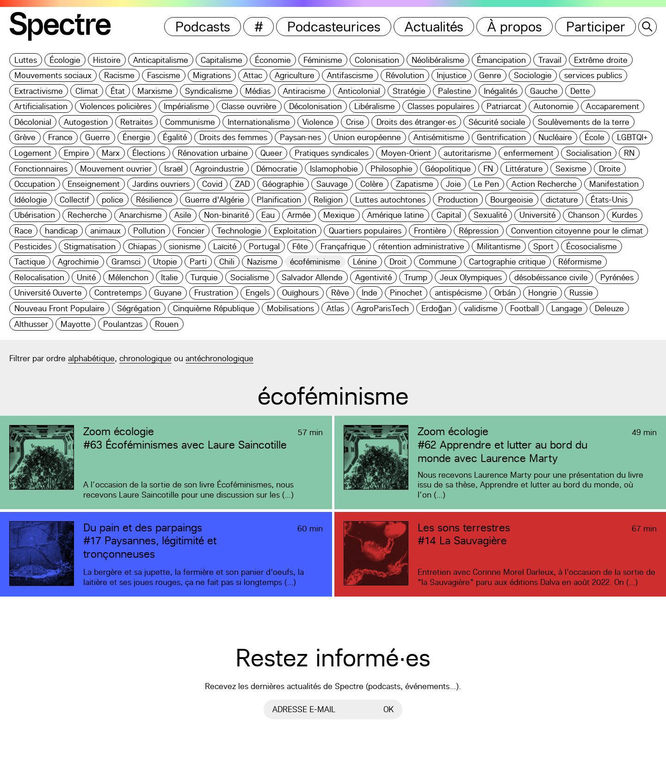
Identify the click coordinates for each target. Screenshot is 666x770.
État (118, 91)
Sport (543, 246)
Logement (32, 153)
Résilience (154, 199)
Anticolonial (359, 91)
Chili (226, 261)
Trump (415, 277)
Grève (25, 137)
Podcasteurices (334, 26)
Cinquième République (213, 308)
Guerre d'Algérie (214, 199)
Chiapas (142, 246)
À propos (514, 26)
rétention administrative (421, 246)
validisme (481, 308)
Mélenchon (128, 277)
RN (629, 153)
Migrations (212, 75)
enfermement (529, 153)
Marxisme (155, 91)
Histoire (107, 60)
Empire (76, 153)
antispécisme (458, 292)
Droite (610, 168)
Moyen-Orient (406, 153)
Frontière (430, 230)
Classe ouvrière (249, 106)
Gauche (544, 91)
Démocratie (276, 168)
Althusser (31, 324)
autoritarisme (467, 153)
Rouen (167, 324)
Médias (258, 91)
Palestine (454, 91)
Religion (328, 199)
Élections (148, 153)
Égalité (175, 137)
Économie (273, 60)
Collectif (74, 199)
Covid (212, 184)
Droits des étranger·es (416, 122)
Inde (369, 292)
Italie (169, 277)
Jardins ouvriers (161, 184)
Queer (271, 153)
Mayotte (76, 324)
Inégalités (501, 91)
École (594, 137)
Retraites (136, 122)
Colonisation (377, 60)
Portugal (264, 246)
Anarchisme (140, 215)
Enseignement (94, 184)
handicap (61, 230)
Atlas (335, 308)
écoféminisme (315, 261)
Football (524, 308)
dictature (562, 199)
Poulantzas (122, 324)
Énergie (136, 137)
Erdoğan (436, 308)
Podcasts (202, 26)
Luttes (25, 60)
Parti (198, 261)
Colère (371, 184)
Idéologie (30, 199)
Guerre (97, 137)
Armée (299, 215)
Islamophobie (334, 168)
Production (458, 199)
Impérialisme (186, 106)
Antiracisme (304, 91)
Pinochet (406, 292)
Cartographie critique (507, 261)
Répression (479, 230)
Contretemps (118, 292)
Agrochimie (78, 261)
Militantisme (499, 246)
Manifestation (614, 184)
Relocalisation (39, 277)
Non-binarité (226, 215)
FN (488, 168)
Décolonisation (315, 106)
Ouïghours (300, 292)
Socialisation (588, 153)
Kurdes (624, 215)
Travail (549, 60)
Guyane (168, 292)
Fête (300, 246)
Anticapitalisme (160, 60)
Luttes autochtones (390, 199)
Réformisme (580, 261)
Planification (279, 199)
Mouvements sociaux (53, 75)
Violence (317, 122)
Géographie (283, 184)
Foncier (191, 230)
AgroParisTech (383, 308)
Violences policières (115, 106)
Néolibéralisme (438, 60)
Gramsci (126, 261)
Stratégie (409, 91)
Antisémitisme (438, 137)
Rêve (340, 292)
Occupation (34, 184)
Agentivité (373, 277)
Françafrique (343, 246)
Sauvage (332, 184)
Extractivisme (38, 91)
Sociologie (533, 75)
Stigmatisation (90, 246)
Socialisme (249, 277)
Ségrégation (138, 308)
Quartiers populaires (365, 230)
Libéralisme (374, 106)
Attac (252, 75)
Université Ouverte (48, 292)
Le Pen (486, 184)
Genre (490, 75)
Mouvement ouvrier (116, 168)
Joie (453, 184)
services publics (593, 75)
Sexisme (570, 168)
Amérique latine (395, 215)
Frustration (213, 292)
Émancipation (501, 60)
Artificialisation (41, 106)
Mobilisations (290, 308)
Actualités (434, 26)
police (112, 199)
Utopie (165, 261)
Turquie (204, 277)
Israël (173, 168)
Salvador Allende (312, 277)
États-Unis (609, 199)
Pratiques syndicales (332, 153)
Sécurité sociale (497, 122)
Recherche (87, 215)
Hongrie (542, 292)
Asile (182, 215)
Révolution (405, 75)
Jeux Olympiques (471, 277)
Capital (449, 215)
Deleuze (609, 308)
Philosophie (391, 168)
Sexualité (490, 215)
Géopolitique (448, 168)
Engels (258, 292)
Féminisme (322, 60)
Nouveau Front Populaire (59, 308)
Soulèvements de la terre (583, 122)
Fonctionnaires (41, 168)
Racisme (119, 75)
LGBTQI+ (632, 137)
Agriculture (294, 75)
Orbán (505, 292)
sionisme (185, 246)
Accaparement (612, 106)
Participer (595, 26)
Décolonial (32, 122)
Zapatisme (414, 184)
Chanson (583, 215)
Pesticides (32, 246)
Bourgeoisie (511, 199)
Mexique (339, 215)
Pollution (149, 230)
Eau (268, 215)
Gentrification (501, 137)
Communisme (190, 122)
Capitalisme (221, 60)
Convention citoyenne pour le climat (577, 230)
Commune (437, 261)
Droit (398, 261)
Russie (581, 292)
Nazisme (262, 261)
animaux (105, 230)
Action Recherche (544, 184)
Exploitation (295, 230)
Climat (86, 91)
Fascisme (163, 75)
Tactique (29, 261)
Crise (355, 122)
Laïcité (224, 246)
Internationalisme (259, 122)
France (60, 137)
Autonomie (554, 106)
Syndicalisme (209, 91)
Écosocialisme (591, 246)
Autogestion (86, 122)
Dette (580, 91)
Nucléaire (555, 137)
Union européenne (367, 137)
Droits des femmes (233, 137)
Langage (566, 308)
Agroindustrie (219, 168)
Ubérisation (34, 215)
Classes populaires (440, 106)
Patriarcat (504, 106)
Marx (111, 153)
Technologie (239, 230)
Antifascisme (350, 75)
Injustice (452, 75)
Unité (86, 277)
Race (23, 230)
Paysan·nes (300, 137)
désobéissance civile (551, 277)
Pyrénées (617, 277)
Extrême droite (601, 60)
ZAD (242, 184)
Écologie (64, 60)
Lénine (365, 261)
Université (537, 215)
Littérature (524, 168)
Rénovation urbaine (213, 153)
